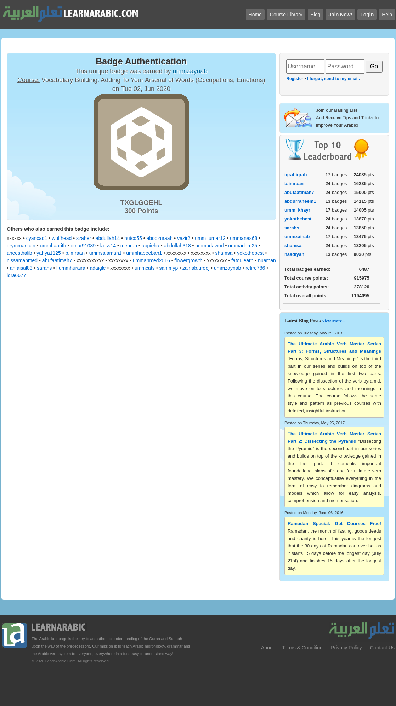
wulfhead (62, 238)
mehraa (128, 245)
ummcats (145, 268)
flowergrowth (188, 260)
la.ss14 (108, 245)
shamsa (223, 253)
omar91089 (83, 245)
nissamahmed (22, 260)
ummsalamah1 (105, 253)
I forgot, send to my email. (333, 78)
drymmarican (21, 245)
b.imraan (75, 253)
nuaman (267, 260)
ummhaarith (53, 245)
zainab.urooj (195, 268)
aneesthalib (19, 253)
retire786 (255, 268)
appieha (150, 245)
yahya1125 (48, 253)
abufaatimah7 (57, 260)
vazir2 (183, 238)
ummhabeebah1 (144, 253)
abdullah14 (108, 238)
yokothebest (250, 253)
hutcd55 (133, 238)
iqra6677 (16, 275)
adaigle (98, 268)
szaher (83, 238)
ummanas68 (243, 238)
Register (294, 78)
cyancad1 (36, 238)
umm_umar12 (210, 238)
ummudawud (209, 245)
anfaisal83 (21, 268)
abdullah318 (177, 245)
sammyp (168, 268)
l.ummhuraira (70, 268)
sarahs (44, 268)
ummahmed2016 (151, 260)
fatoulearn (242, 260)
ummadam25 (242, 245)
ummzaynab (227, 268)
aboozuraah (159, 238)
